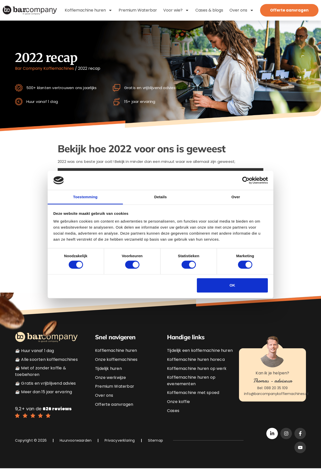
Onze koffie (178, 402)
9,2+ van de (43, 409)
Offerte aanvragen (114, 404)
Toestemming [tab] (85, 197)
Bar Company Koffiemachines (44, 68)
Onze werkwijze (110, 377)
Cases (173, 411)
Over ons (241, 10)
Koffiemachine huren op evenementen (191, 381)
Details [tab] (160, 197)
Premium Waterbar (138, 10)
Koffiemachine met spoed (193, 393)
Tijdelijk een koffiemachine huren (200, 351)
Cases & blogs (209, 10)
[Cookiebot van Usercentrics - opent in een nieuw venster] (246, 180)
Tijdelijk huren (108, 368)
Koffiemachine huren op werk (196, 368)
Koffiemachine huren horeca (196, 359)
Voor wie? (176, 10)
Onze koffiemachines (116, 359)
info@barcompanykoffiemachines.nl (276, 393)
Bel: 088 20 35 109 (272, 388)
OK (232, 285)
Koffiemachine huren (88, 10)
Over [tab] (235, 197)
